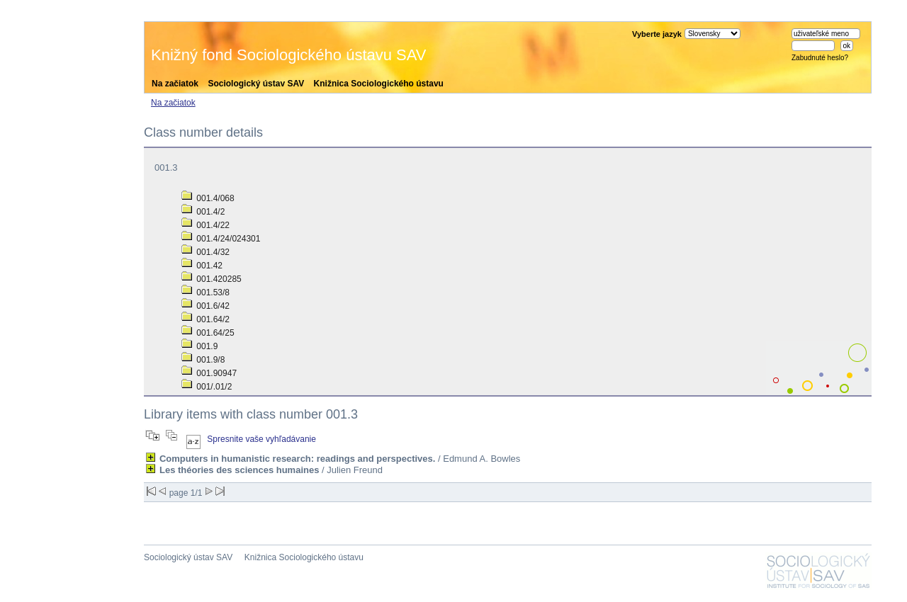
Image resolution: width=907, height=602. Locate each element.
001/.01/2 (206, 387)
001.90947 (209, 373)
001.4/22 (205, 225)
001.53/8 (205, 292)
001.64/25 (208, 333)
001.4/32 (205, 252)
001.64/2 (205, 319)
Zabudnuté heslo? (819, 58)
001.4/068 (208, 198)
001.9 (199, 346)
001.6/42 (205, 306)
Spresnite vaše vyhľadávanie (261, 439)
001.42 (201, 266)
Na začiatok (175, 84)
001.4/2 (203, 212)
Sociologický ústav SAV (256, 84)
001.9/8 (203, 360)
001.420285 (211, 279)
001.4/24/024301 (220, 239)
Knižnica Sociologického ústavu (379, 84)
